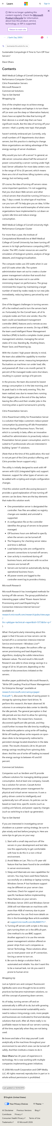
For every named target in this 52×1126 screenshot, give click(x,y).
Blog (37, 1110)
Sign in (47, 3)
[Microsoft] (26, 3)
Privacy (18, 1114)
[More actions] (47, 37)
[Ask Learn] (42, 37)
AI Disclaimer (7, 1110)
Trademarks (7, 1122)
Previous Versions (24, 1110)
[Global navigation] (3, 3)
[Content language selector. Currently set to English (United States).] (15, 1097)
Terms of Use (34, 1118)
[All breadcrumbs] (4, 37)
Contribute (6, 1114)
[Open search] (40, 3)
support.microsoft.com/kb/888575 (27, 921)
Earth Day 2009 (15, 37)
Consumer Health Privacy (13, 1118)
